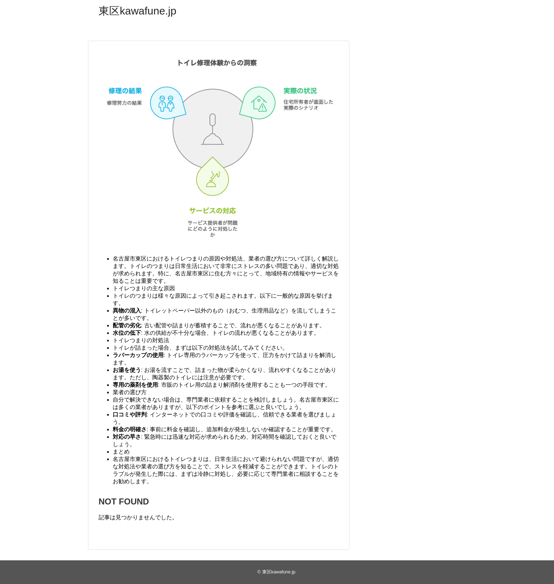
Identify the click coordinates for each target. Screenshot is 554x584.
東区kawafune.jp (137, 11)
